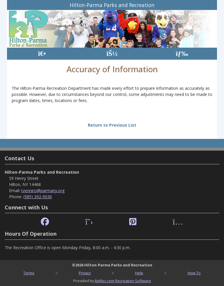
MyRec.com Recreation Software (123, 280)
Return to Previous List (112, 125)
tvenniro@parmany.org (42, 190)
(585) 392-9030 (37, 196)
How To (194, 272)
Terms (28, 272)
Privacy (85, 272)
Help (139, 272)
